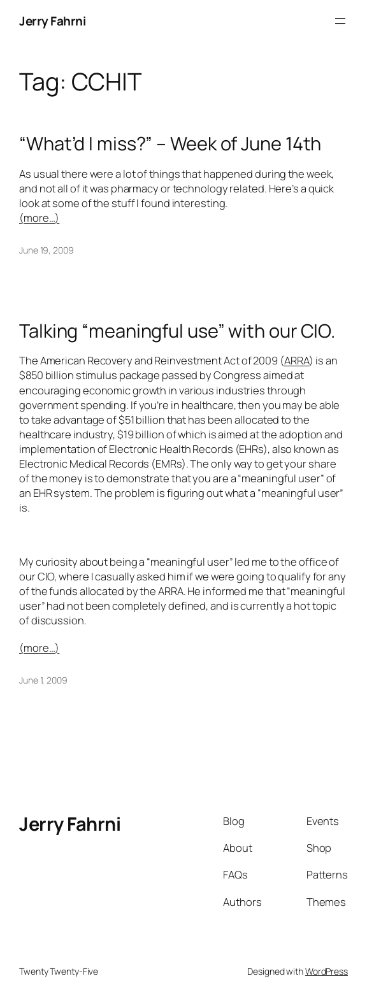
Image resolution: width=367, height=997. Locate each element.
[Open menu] (340, 21)
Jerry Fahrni (52, 21)
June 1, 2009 (43, 680)
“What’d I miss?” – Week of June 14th (170, 143)
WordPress (326, 971)
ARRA (297, 360)
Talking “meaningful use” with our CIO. (177, 330)
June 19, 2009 (46, 250)
